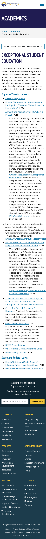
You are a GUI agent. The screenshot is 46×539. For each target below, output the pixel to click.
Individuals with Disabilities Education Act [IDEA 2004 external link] (24, 368)
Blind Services (7, 485)
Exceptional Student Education (21, 46)
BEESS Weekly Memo (15, 98)
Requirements (7, 431)
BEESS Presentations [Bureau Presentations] (15, 345)
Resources (6, 469)
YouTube (30, 493)
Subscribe (37, 401)
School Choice (31, 430)
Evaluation (6, 459)
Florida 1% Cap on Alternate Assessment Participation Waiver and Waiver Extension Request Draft (24, 105)
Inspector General (9, 503)
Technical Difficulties (32, 532)
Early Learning (31, 419)
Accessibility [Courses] (9, 532)
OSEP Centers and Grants (17, 323)
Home (4, 31)
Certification (7, 451)
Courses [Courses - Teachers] (5, 455)
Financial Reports (32, 451)
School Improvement (34, 462)
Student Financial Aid (10, 507)
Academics (15, 31)
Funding (28, 455)
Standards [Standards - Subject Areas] (6, 435)
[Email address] (14, 401)
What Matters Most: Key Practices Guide (23, 348)
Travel (27, 470)
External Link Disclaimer (22, 536)
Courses (5, 423)
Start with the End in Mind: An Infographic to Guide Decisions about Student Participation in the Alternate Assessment (24, 301)
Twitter (29, 489)
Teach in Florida (8, 473)
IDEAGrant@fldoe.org (19, 216)
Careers (28, 505)
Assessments (7, 439)
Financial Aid (7, 427)
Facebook (30, 485)
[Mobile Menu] (42, 4)
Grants (28, 459)
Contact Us (19, 532)
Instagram (31, 497)
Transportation (32, 466)
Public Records (33, 529)
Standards (29, 434)
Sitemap (8, 529)
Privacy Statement (20, 529)
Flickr (28, 501)
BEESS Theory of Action (16, 352)
